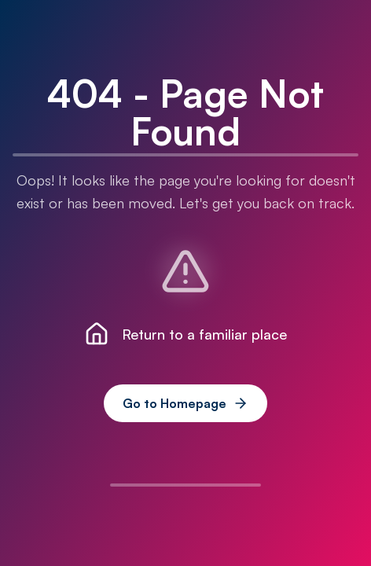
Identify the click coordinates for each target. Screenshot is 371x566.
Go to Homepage (185, 403)
